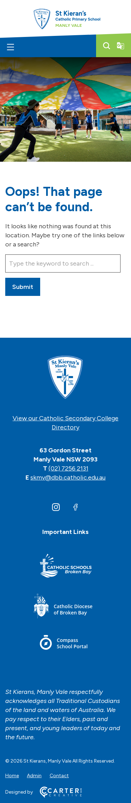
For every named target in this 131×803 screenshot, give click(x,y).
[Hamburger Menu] (10, 47)
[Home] (65, 377)
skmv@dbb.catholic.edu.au (67, 477)
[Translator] (121, 45)
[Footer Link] (66, 567)
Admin (34, 776)
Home (12, 776)
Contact (59, 776)
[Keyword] (63, 263)
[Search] (107, 45)
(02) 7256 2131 (68, 468)
